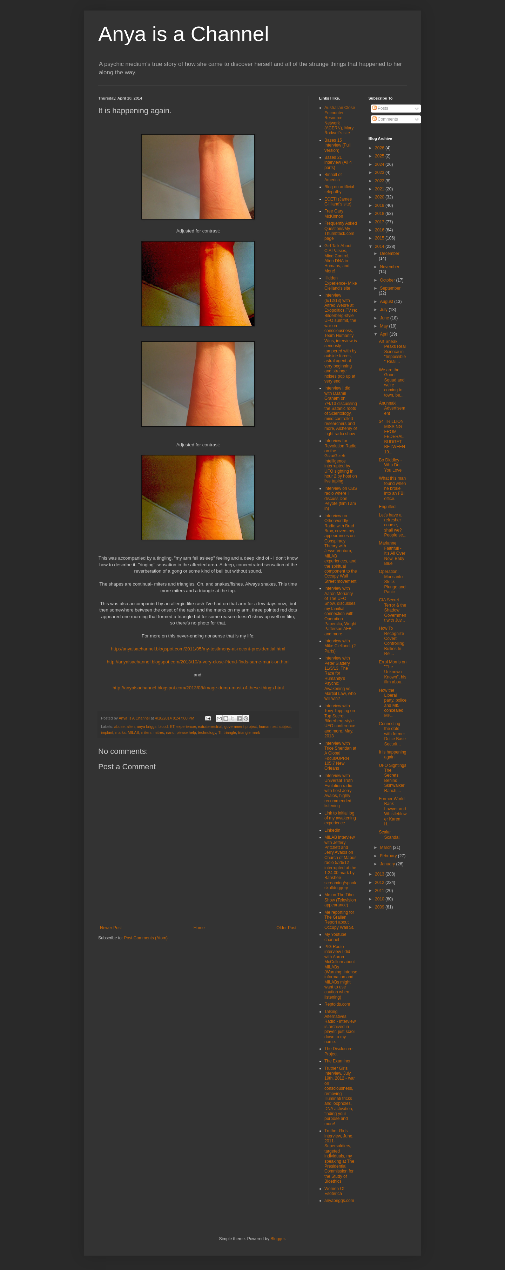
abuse (119, 726)
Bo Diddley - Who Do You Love (390, 465)
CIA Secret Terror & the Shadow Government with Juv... (392, 610)
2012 (380, 882)
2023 (380, 172)
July (384, 309)
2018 (380, 213)
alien (131, 726)
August (387, 301)
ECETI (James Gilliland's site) (338, 202)
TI (220, 732)
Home (199, 927)
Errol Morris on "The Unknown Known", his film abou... (392, 672)
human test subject (275, 726)
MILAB (133, 732)
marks (120, 732)
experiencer (186, 726)
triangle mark (249, 732)
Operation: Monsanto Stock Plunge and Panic (392, 581)
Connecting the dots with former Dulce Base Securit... (392, 734)
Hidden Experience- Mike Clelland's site (340, 283)
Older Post (286, 927)
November (389, 266)
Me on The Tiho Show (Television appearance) (340, 899)
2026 (380, 148)
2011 (380, 890)
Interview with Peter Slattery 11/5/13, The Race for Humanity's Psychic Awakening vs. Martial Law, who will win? (340, 678)
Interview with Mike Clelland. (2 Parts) (340, 646)
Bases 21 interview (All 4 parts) (338, 162)
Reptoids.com (337, 1004)
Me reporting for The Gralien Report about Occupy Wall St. (339, 920)
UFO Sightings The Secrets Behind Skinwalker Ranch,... (392, 778)
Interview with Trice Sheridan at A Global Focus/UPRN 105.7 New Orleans (340, 756)
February (389, 855)
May (384, 326)
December (389, 253)
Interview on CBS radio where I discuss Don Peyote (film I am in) (340, 498)
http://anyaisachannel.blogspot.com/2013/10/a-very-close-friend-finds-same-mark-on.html (198, 661)
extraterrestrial (210, 726)
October (388, 280)
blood (163, 726)
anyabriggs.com (339, 1200)
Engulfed (387, 506)
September (390, 288)
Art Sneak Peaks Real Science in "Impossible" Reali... (392, 351)
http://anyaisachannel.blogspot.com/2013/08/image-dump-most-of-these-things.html (198, 687)
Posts (380, 108)
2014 (380, 246)
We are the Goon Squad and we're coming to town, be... (391, 382)
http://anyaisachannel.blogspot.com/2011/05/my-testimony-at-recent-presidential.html (198, 648)
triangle (230, 732)
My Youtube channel (335, 937)
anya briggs (146, 726)
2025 (380, 156)
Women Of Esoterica (334, 1191)
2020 (380, 197)
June (385, 318)
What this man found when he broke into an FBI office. (392, 488)
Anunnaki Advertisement (392, 408)
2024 (380, 164)
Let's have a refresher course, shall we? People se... (392, 525)
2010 (380, 899)
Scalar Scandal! (389, 834)
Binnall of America (333, 177)
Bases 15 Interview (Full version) (337, 145)
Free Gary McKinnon (333, 213)
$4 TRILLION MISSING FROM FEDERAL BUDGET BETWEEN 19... (392, 436)
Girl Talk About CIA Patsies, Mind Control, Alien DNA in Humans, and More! (337, 258)
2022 (380, 180)
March (386, 847)
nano (170, 732)
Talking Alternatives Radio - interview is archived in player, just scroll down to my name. (340, 1026)
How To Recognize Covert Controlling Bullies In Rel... (391, 641)
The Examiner (337, 1061)
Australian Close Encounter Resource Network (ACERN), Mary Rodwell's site (339, 120)
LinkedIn (332, 830)
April (384, 334)
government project (240, 726)
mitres (159, 732)
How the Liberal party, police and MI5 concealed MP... (392, 703)
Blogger (277, 1238)
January (388, 864)
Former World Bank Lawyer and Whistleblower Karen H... (392, 811)
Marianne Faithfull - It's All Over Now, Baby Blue (392, 553)
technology (207, 732)
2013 (380, 874)
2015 (380, 238)
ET (172, 726)
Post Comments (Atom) (146, 937)
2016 (380, 230)
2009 (380, 907)
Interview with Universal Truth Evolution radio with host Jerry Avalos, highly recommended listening (338, 790)
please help (186, 732)
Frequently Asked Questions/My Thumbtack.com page (340, 231)
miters (146, 732)
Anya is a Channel (183, 34)
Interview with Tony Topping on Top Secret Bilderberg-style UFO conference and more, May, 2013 (339, 720)
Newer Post (111, 927)
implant (107, 732)
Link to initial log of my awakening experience (340, 818)
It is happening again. (392, 754)
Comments (385, 119)
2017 (380, 221)
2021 (380, 189)
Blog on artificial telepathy (339, 189)
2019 (380, 205)
